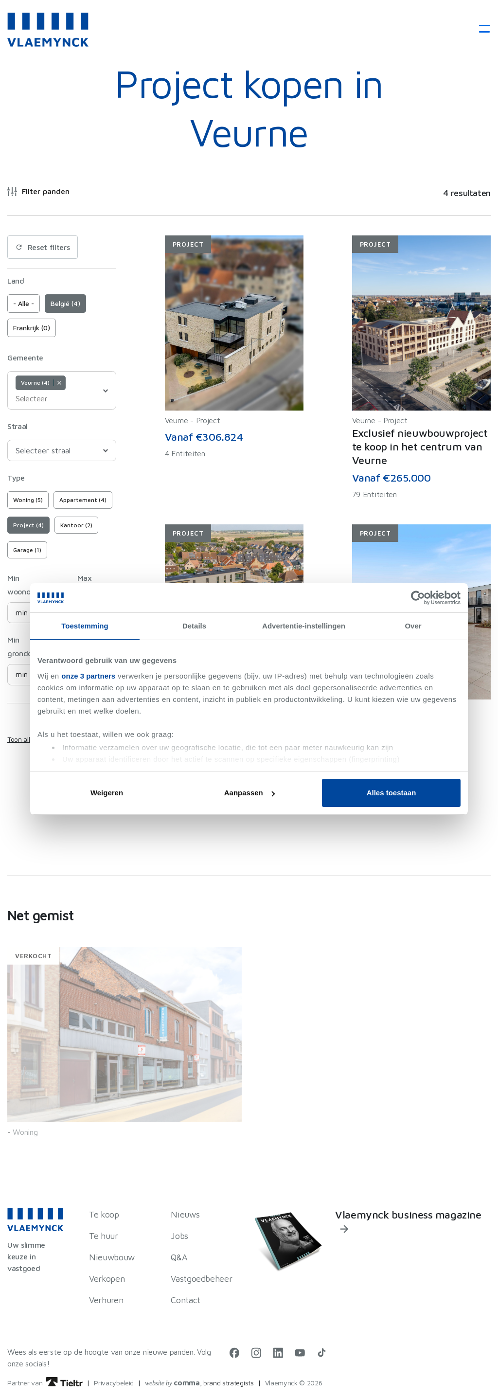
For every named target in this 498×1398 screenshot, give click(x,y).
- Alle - (23, 303)
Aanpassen (249, 793)
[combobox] (61, 390)
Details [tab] (194, 626)
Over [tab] (413, 626)
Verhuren (106, 1300)
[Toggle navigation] (481, 29)
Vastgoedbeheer (201, 1278)
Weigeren (106, 793)
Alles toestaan (391, 793)
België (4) (65, 303)
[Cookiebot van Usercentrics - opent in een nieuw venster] (418, 598)
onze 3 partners (88, 676)
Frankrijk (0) (31, 327)
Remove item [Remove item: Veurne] (59, 382)
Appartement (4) (83, 499)
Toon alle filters (29, 739)
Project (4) (28, 525)
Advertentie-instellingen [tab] (303, 626)
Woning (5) (28, 499)
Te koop (104, 1214)
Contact (185, 1300)
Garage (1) (27, 550)
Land (15, 280)
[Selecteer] (40, 398)
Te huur (103, 1236)
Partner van (45, 1383)
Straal (17, 426)
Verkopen (106, 1278)
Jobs (179, 1236)
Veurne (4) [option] (40, 382)
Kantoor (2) (76, 525)
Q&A (179, 1257)
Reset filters (42, 247)
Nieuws (185, 1214)
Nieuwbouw (112, 1257)
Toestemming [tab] (84, 626)
